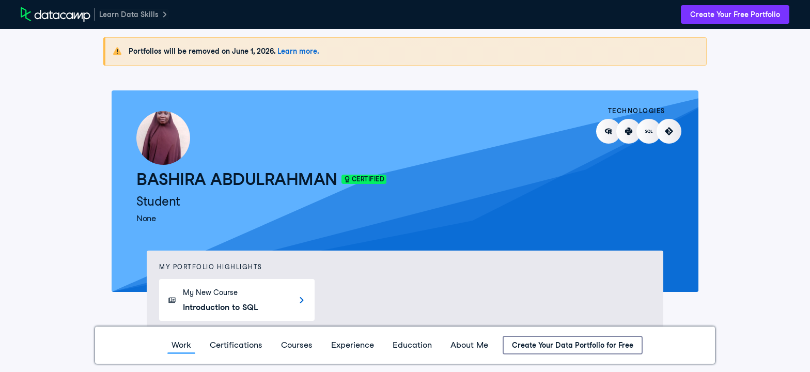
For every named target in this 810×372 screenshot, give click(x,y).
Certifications (236, 345)
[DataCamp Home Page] (55, 14)
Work (181, 345)
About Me (469, 345)
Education (412, 345)
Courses (297, 345)
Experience (352, 345)
